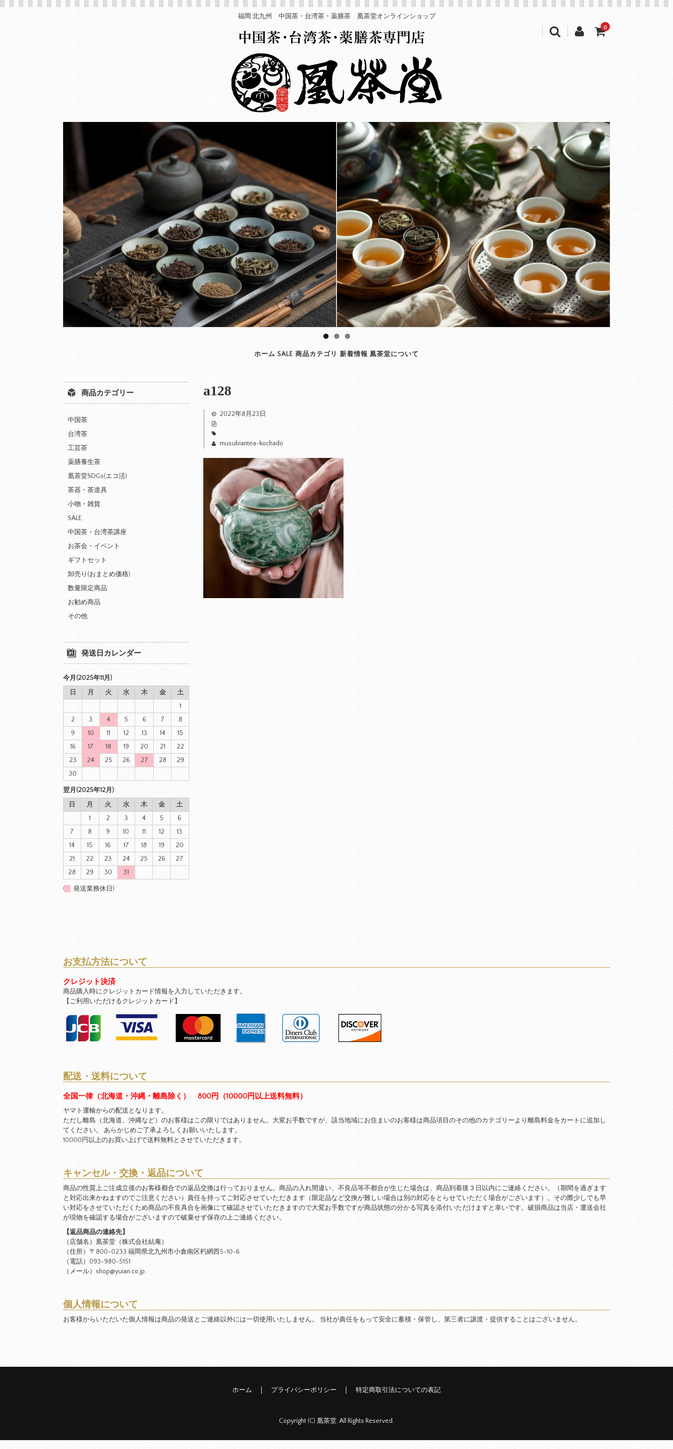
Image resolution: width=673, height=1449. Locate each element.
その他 (77, 625)
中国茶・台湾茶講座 (97, 541)
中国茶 (77, 429)
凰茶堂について (467, 358)
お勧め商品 (84, 611)
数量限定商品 (87, 597)
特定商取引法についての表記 (398, 1399)
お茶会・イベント (94, 555)
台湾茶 (77, 443)
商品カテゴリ (308, 358)
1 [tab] (326, 336)
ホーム (186, 358)
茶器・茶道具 (87, 499)
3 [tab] (347, 336)
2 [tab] (336, 336)
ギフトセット (87, 569)
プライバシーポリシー (303, 1399)
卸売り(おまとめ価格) (99, 583)
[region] (336, 224)
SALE (240, 358)
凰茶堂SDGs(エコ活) (97, 485)
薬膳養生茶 (84, 471)
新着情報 (385, 358)
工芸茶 (77, 457)
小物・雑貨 (84, 513)
